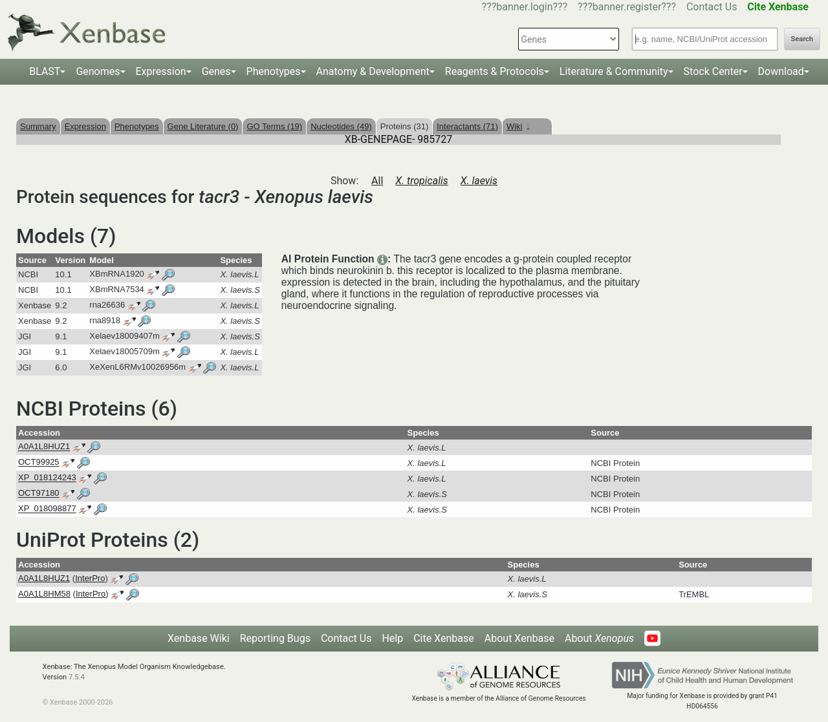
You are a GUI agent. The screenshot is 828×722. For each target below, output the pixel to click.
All (377, 181)
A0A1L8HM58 (44, 594)
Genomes (98, 71)
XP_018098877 (47, 509)
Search (802, 39)
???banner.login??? (525, 7)
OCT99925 (39, 462)
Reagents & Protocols (494, 71)
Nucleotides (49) (341, 126)
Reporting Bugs (275, 638)
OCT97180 (39, 493)
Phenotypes (273, 71)
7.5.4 (77, 677)
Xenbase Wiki (199, 638)
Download (781, 71)
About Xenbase (519, 638)
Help (392, 638)
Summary (38, 126)
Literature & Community (614, 71)
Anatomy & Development (373, 71)
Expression (161, 71)
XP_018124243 (47, 478)
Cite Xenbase (443, 638)
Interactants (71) (467, 126)
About (599, 638)
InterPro (90, 578)
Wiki (518, 126)
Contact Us (711, 7)
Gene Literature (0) (203, 126)
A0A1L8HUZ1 (44, 447)
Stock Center (713, 71)
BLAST (44, 71)
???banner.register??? (627, 7)
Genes (216, 71)
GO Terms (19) (274, 126)
